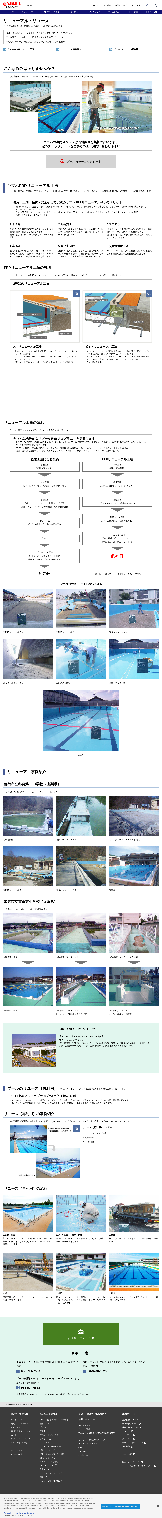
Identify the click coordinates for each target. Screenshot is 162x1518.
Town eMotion (84, 1425)
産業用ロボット (46, 1423)
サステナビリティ (131, 1423)
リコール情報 (107, 5)
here (90, 1503)
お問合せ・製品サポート (124, 5)
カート (14, 1435)
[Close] (158, 1506)
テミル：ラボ (84, 1429)
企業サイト (142, 5)
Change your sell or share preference (18, 1515)
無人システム (45, 1439)
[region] (81, 1506)
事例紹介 (74, 12)
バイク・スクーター (19, 1420)
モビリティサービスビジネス (52, 1481)
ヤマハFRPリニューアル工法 (21, 49)
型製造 (43, 1431)
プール (31, 1404)
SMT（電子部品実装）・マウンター (55, 1420)
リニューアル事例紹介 (71, 49)
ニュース (127, 1431)
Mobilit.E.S (83, 1455)
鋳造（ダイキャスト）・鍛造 (52, 1454)
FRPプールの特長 (51, 12)
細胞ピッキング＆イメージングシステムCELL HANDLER (49, 1462)
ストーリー (128, 1439)
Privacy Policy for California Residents (19, 1513)
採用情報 (127, 1446)
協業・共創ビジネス (88, 1419)
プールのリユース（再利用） (127, 49)
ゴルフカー (44, 1443)
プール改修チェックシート (84, 161)
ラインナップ (27, 12)
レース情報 (128, 1454)
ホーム (95, 5)
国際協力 (43, 1477)
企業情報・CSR (130, 1420)
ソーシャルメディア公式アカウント (139, 1466)
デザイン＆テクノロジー (134, 1443)
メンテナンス (95, 12)
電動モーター (45, 1469)
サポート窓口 (132, 12)
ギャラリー (128, 1435)
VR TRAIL (82, 1451)
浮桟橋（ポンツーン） (49, 1435)
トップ (11, 12)
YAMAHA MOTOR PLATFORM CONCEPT (96, 1433)
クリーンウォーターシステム (52, 1473)
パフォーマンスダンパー (21, 1439)
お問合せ (151, 12)
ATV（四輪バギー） (19, 1443)
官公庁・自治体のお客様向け (92, 1414)
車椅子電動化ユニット (20, 1431)
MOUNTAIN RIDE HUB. (88, 1444)
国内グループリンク (132, 1462)
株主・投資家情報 (131, 1427)
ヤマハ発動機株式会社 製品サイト (15, 1404)
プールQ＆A (113, 12)
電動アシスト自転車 (19, 1423)
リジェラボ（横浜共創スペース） (92, 1440)
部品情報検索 (16, 1450)
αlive (80, 1447)
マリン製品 (16, 1427)
